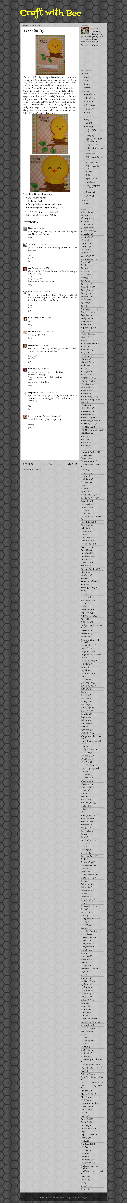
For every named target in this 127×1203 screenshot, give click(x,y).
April (88, 123)
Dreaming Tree (86, 482)
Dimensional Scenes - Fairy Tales (92, 464)
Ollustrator (70, 1197)
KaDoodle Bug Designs (88, 686)
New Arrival (85, 796)
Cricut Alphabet (86, 411)
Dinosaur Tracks (86, 473)
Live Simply (85, 717)
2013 (85, 87)
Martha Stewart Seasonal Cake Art (91, 742)
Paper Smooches (86, 853)
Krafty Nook (85, 692)
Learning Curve (86, 701)
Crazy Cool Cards (87, 381)
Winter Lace (85, 1156)
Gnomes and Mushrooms (89, 581)
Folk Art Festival (86, 528)
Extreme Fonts (86, 501)
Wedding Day (90, 135)
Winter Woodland (87, 1163)
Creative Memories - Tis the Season (90, 400)
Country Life (85, 371)
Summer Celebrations (88, 1028)
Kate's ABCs (85, 689)
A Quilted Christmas (88, 231)
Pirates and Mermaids (88, 875)
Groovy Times (85, 591)
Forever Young (85, 537)
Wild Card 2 (85, 1150)
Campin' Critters (87, 334)
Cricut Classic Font (87, 414)
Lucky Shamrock (91, 182)
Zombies (84, 1186)
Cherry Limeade (86, 349)
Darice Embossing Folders (89, 452)
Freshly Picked (86, 553)
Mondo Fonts (85, 762)
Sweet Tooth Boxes (87, 1050)
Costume (84, 368)
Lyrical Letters (86, 729)
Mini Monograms (87, 756)
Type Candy (85, 1125)
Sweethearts (85, 1056)
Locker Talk (85, 720)
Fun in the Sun (86, 562)
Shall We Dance (86, 934)
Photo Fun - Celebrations (89, 865)
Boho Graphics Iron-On (88, 309)
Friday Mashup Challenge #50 (94, 158)
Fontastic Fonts (86, 531)
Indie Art (84, 657)
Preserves (84, 893)
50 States (84, 221)
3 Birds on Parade (87, 212)
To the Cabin (85, 1109)
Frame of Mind (86, 547)
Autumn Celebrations (88, 259)
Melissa (30, 228)
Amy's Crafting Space (35, 279)
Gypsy (83, 594)
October (89, 101)
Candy (30, 369)
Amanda (31, 345)
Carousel (84, 337)
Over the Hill (85, 828)
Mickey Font (85, 753)
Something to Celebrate (88, 968)
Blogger (84, 1197)
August (88, 108)
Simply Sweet (85, 950)
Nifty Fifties (85, 799)
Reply (30, 237)
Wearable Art (85, 1138)
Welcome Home (90, 153)
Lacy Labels (85, 695)
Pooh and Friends (86, 884)
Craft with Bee (50, 13)
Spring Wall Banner (92, 144)
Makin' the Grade (87, 733)
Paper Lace (84, 843)
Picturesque (85, 871)
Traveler (84, 1116)
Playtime (84, 881)
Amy (29, 268)
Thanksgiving (85, 1091)
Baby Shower (85, 265)
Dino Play (84, 470)
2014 (85, 84)
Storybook (84, 1015)
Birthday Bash (85, 290)
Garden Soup (85, 566)
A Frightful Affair (87, 227)
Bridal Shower (85, 315)
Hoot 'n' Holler (51, 215)
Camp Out (84, 331)
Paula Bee (96, 28)
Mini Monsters (86, 759)
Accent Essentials (87, 234)
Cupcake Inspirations (36, 207)
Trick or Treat (86, 1119)
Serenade (84, 928)
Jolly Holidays (85, 670)
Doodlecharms (85, 479)
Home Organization (87, 645)
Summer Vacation (87, 1031)
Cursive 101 (85, 439)
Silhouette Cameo (86, 937)
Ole (82, 812)
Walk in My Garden (87, 1134)
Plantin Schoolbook (87, 878)
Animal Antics (86, 243)
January (89, 195)
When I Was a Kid (87, 1144)
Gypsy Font (85, 597)
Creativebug (85, 405)
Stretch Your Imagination (89, 1022)
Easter (83, 488)
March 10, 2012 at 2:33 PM (41, 369)
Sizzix (83, 953)
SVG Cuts (84, 1037)
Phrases (83, 868)
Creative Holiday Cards (89, 396)
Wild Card (84, 1147)
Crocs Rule (84, 436)
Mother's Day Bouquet (88, 765)
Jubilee (83, 676)
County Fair (85, 375)
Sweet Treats (85, 1053)
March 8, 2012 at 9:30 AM (45, 331)
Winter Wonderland (87, 1159)
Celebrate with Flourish (89, 343)
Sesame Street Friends (88, 931)
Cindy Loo (84, 365)
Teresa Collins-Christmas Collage (92, 1077)
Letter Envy (85, 704)
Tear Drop (84, 1071)
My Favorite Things (87, 781)
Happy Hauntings (87, 612)
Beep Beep (84, 281)
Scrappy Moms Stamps (88, 918)
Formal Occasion (86, 541)
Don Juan (84, 476)
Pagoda (83, 834)
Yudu (83, 1183)
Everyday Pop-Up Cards (89, 498)
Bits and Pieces (86, 296)
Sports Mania (85, 990)
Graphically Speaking (88, 587)
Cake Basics (85, 324)
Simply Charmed (86, 943)
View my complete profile (89, 45)
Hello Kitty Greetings (88, 616)
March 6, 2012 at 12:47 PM (40, 244)
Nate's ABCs (85, 793)
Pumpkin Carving (87, 900)
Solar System (85, 965)
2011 (85, 200)
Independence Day (87, 651)
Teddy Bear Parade (87, 1074)
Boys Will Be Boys (87, 312)
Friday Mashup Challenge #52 (94, 131)
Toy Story (84, 1113)
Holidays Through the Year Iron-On (91, 626)
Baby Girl (89, 171)
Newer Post (28, 464)
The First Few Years (87, 1094)
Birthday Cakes (86, 293)
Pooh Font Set (85, 887)
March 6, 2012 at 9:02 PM (40, 268)
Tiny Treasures (86, 1106)
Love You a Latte (86, 723)
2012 (85, 91)
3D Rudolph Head (86, 218)
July (87, 112)
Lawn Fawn (85, 698)
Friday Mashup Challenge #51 (94, 149)
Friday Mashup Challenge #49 (94, 167)
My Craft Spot (33, 197)
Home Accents (85, 633)
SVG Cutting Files (87, 1040)
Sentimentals (85, 925)
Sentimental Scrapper (35, 416)
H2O (82, 603)
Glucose (83, 578)
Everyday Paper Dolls (88, 495)
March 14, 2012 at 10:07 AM (52, 416)
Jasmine (84, 667)
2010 (85, 204)
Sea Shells (84, 922)
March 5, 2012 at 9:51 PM (42, 228)
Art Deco (84, 249)
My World (84, 790)
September (89, 105)
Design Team (85, 458)
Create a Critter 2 (87, 390)
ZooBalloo (84, 1189)
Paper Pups (85, 849)
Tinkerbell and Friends (88, 1103)
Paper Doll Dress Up (87, 840)
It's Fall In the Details (88, 661)
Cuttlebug (43, 215)
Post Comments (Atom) (39, 469)
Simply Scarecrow (87, 946)
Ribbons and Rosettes (88, 906)
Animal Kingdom (86, 246)
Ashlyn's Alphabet (87, 256)
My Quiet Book (86, 784)
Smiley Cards (85, 956)
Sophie (83, 975)
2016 (85, 77)
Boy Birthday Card (92, 162)
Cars (83, 340)
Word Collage (85, 1176)
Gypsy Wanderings (87, 600)
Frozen (83, 559)
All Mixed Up (85, 237)
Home (50, 464)
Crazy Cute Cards (87, 384)
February (89, 192)
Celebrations (85, 346)
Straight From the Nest (88, 1018)
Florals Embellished (87, 522)
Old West (84, 809)
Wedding (84, 1141)
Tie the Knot (85, 1100)
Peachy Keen (32, 201)
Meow (83, 746)
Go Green (88, 175)
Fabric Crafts (85, 504)
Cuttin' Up (85, 442)
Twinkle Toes (85, 1122)
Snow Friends (85, 959)
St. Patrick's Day (86, 1000)
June (88, 116)
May (88, 119)
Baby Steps (84, 268)
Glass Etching (85, 575)
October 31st (85, 806)
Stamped (84, 1003)
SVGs (82, 1044)
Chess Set (84, 353)
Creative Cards (86, 393)
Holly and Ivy (85, 630)
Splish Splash (85, 987)
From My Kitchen (87, 556)
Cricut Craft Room (87, 417)
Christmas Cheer (86, 362)
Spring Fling (85, 997)
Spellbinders (85, 984)
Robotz (83, 909)
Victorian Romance (87, 1128)
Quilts (83, 903)
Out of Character (87, 821)
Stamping (84, 1006)
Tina (29, 244)
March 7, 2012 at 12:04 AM (42, 291)
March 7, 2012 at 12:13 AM (42, 318)
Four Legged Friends (87, 544)
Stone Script (85, 1012)
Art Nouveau (85, 252)
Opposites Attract (87, 818)
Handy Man (85, 606)
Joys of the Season (87, 673)
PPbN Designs (85, 890)
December (89, 94)
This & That (85, 1097)
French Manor (86, 550)
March (88, 126)
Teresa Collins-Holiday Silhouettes (92, 1085)
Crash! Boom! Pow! (87, 378)
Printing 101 (85, 896)
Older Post (72, 464)
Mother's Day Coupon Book (90, 768)
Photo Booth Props (87, 862)
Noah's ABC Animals (88, 803)
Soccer (83, 962)
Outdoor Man (85, 824)
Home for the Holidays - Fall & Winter (91, 641)
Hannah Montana (87, 609)
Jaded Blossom (85, 664)
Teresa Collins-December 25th (90, 1082)
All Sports (84, 240)
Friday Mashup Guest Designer (93, 186)
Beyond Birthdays (87, 287)
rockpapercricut (33, 392)
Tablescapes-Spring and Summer (91, 1059)
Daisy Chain (85, 449)
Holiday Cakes (86, 622)
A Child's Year (85, 224)
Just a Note (85, 679)
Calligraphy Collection (88, 328)
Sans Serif (84, 915)
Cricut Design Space (88, 424)
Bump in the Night (87, 321)
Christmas (84, 359)
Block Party (85, 303)
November (89, 98)
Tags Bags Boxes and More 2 (90, 1068)
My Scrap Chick (86, 787)
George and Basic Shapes (89, 569)
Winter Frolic (85, 1153)
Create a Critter (33, 215)
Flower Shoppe (86, 525)
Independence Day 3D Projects (91, 654)
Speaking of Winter (87, 981)
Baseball (84, 277)
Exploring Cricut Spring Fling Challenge (94, 140)
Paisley (83, 837)
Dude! (83, 485)
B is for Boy (85, 262)
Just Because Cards (87, 682)
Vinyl (83, 1131)
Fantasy (84, 510)
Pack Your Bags (86, 831)
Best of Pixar (85, 284)
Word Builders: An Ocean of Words (92, 1171)
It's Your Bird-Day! (92, 179)
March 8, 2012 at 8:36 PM (42, 345)
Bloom (83, 306)
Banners (84, 271)
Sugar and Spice (86, 1025)
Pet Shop (84, 859)
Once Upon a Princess (88, 815)
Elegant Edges (85, 491)
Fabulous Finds (86, 507)
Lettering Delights (87, 708)
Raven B (30, 291)
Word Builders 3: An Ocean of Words (90, 1167)
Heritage (84, 619)
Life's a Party (85, 714)
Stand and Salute (86, 1009)
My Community (86, 774)
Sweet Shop (84, 1047)
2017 (85, 73)
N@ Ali (30, 318)
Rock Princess (85, 912)
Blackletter (85, 299)
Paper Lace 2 (85, 846)
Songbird (84, 972)
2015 (85, 80)
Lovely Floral (85, 726)
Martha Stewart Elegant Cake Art (91, 737)
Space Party (85, 978)
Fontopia (84, 534)
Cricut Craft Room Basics (89, 420)
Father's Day (85, 513)
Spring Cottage (86, 993)
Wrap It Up (85, 1179)
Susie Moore (32, 331)
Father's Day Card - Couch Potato (92, 516)
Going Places (85, 584)
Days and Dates (86, 455)
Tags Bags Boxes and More (89, 1064)
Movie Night (85, 771)
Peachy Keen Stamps (87, 856)
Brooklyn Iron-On (87, 318)
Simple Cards (85, 940)
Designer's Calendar (87, 461)
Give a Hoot (85, 572)
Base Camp (85, 274)
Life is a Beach (85, 711)
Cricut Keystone (86, 433)
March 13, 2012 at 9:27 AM (48, 392)
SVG (82, 1034)
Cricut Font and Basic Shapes (91, 430)
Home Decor (85, 637)
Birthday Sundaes (34, 204)
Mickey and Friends (88, 749)
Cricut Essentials (87, 427)
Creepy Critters (86, 408)
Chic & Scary (85, 356)
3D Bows (84, 215)
